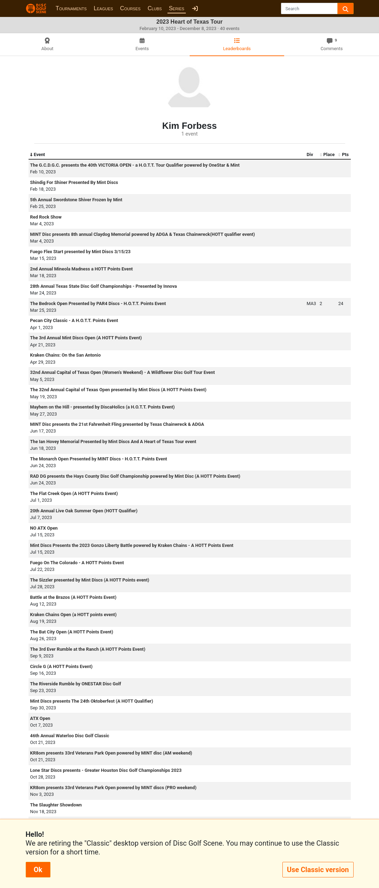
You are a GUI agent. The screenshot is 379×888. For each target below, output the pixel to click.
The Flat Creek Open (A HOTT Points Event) (74, 493)
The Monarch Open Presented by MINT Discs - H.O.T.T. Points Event (98, 458)
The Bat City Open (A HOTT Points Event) (71, 631)
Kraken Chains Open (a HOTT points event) (73, 614)
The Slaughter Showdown (56, 804)
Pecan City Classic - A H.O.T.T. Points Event (74, 320)
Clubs (155, 8)
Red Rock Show (45, 217)
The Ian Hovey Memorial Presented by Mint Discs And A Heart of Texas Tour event (113, 441)
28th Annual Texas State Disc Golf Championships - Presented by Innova (103, 286)
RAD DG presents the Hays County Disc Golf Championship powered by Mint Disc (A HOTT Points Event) (135, 476)
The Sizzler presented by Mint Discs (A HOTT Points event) (89, 580)
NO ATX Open (43, 528)
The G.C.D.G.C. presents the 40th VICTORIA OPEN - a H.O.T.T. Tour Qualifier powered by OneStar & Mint (134, 165)
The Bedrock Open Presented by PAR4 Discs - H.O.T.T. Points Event (98, 303)
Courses (130, 8)
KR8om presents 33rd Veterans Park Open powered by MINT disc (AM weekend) (111, 753)
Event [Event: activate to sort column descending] (37, 154)
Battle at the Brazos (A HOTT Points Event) (73, 597)
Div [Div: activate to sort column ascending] (310, 154)
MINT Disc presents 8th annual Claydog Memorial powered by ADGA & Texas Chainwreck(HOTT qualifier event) (142, 234)
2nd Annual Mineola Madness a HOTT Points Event (81, 269)
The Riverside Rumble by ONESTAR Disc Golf (75, 683)
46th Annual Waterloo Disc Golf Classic (69, 735)
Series (176, 8)
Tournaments (71, 8)
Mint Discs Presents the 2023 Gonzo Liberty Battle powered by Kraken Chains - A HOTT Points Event (131, 545)
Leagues (103, 8)
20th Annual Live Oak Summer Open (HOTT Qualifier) (83, 510)
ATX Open (40, 718)
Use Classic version (318, 869)
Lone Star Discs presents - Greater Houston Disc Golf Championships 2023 (106, 770)
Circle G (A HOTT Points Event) (61, 666)
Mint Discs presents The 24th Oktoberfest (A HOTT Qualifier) (91, 701)
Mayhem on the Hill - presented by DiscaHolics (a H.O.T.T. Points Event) (102, 407)
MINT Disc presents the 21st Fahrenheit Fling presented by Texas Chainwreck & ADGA (117, 424)
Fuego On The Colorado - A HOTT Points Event (77, 562)
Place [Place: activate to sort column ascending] (327, 154)
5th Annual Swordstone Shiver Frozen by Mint (76, 199)
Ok (38, 869)
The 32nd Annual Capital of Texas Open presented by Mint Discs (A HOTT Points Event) (118, 389)
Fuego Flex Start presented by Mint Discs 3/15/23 (80, 251)
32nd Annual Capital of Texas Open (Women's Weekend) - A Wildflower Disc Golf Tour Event (122, 372)
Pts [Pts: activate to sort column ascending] (343, 154)
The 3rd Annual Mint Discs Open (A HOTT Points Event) (86, 337)
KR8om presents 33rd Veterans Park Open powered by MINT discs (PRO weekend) (113, 787)
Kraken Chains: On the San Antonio (65, 355)
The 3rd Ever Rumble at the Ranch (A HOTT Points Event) (87, 649)
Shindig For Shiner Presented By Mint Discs (74, 182)
